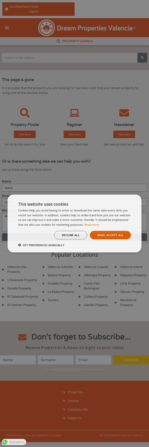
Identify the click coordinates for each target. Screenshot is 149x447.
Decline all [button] (71, 235)
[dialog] (75, 223)
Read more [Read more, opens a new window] (91, 224)
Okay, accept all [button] (110, 235)
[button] (41, 245)
